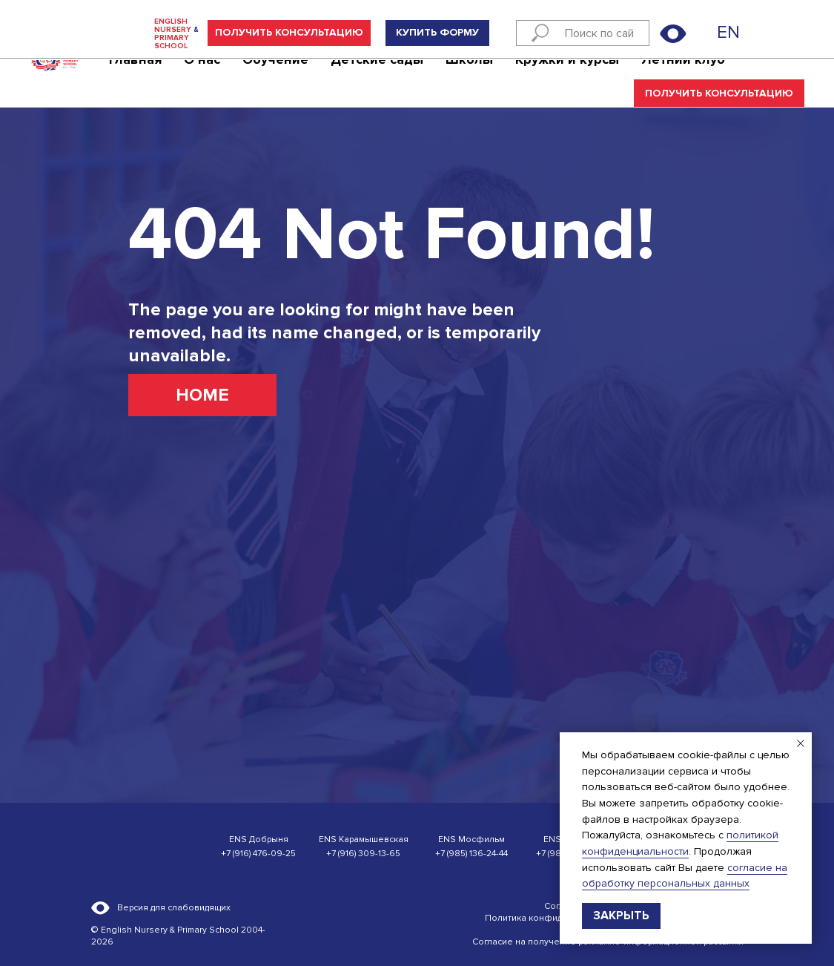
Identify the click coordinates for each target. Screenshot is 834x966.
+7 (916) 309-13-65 (363, 853)
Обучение (275, 78)
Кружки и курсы (567, 78)
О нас (202, 78)
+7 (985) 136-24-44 (471, 853)
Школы (469, 78)
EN (728, 32)
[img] (704, 33)
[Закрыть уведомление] (800, 743)
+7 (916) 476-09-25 (258, 853)
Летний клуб (683, 78)
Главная (135, 78)
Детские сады (377, 78)
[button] (289, 33)
